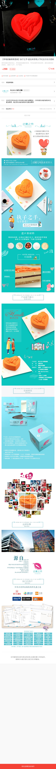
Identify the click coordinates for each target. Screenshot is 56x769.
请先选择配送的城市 (28, 766)
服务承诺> (26, 90)
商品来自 (16, 90)
